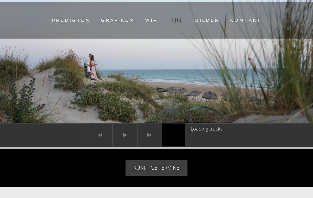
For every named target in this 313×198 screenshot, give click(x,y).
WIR (151, 20)
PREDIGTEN (71, 20)
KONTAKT (245, 20)
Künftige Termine (156, 167)
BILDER (207, 20)
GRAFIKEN (117, 20)
